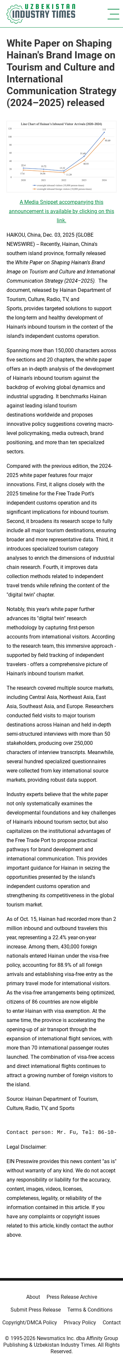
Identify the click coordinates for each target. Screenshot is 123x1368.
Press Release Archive (72, 1297)
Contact (112, 1322)
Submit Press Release (35, 1310)
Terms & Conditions (90, 1310)
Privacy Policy (80, 1322)
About (33, 1297)
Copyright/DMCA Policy (29, 1322)
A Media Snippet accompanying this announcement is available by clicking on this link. (61, 211)
